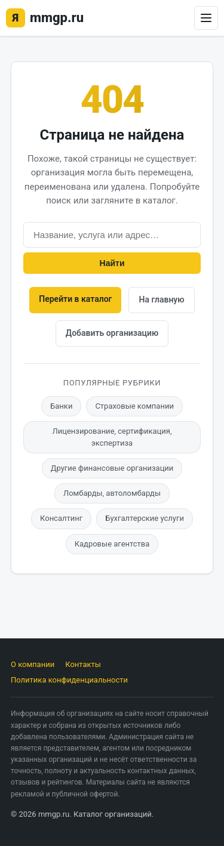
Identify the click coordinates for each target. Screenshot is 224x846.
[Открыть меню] (206, 18)
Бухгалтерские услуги (144, 518)
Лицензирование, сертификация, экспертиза (112, 437)
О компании (32, 664)
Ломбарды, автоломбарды (112, 493)
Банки (61, 406)
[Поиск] (112, 235)
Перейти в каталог (75, 299)
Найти (112, 263)
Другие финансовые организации (112, 468)
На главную (161, 299)
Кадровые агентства (112, 543)
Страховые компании (134, 406)
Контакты (83, 664)
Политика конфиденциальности (69, 679)
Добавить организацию (112, 333)
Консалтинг (61, 518)
